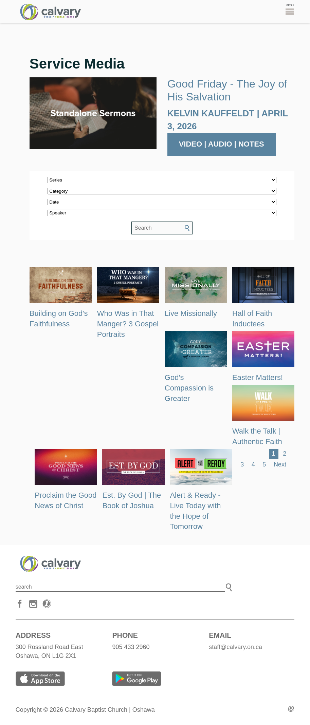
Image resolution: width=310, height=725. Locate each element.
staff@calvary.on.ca (235, 647)
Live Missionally (191, 313)
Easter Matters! (257, 377)
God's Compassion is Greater (189, 388)
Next (280, 464)
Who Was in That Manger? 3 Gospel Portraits (128, 324)
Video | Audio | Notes (221, 144)
